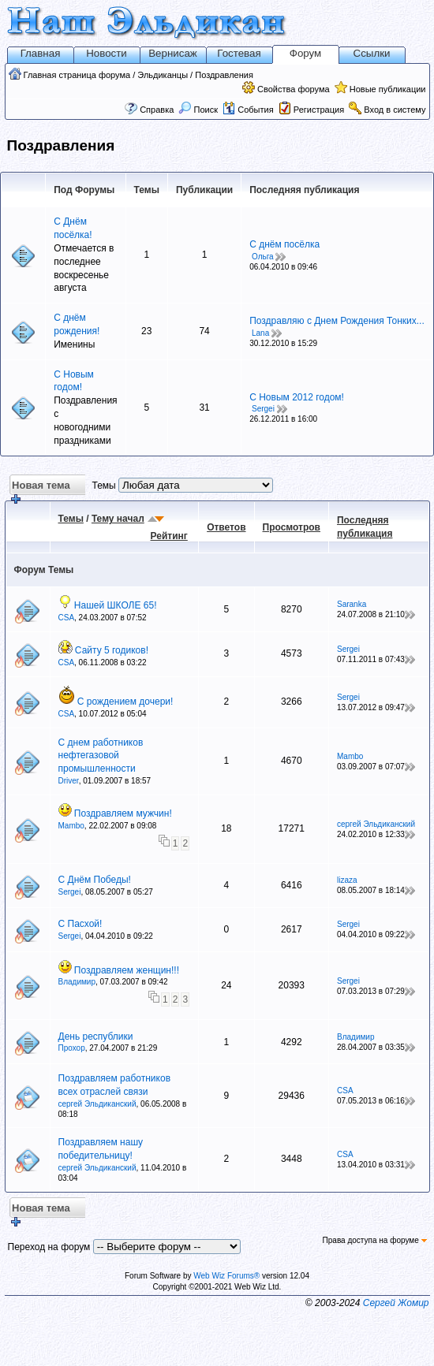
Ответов (226, 527)
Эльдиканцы (162, 75)
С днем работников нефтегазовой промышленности (101, 756)
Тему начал (118, 518)
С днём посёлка (284, 244)
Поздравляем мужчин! (123, 813)
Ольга (263, 256)
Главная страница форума (77, 75)
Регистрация (319, 109)
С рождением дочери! (125, 701)
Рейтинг (169, 536)
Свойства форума (293, 89)
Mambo (350, 756)
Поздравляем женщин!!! (126, 970)
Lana (260, 333)
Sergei (263, 408)
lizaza (347, 880)
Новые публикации (388, 89)
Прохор (71, 1048)
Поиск (198, 109)
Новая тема (39, 487)
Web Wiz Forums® (226, 1275)
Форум (306, 53)
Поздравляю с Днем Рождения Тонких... (337, 320)
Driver (68, 780)
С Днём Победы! (94, 879)
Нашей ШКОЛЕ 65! (115, 605)
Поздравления (224, 75)
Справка (157, 109)
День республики (95, 1036)
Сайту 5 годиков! (111, 650)
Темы (71, 518)
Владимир (77, 981)
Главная (41, 53)
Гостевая (238, 53)
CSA (66, 617)
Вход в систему (394, 109)
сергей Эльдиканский (376, 824)
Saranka (351, 604)
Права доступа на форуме (375, 1240)
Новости (106, 53)
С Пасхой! (80, 923)
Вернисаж (172, 53)
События (248, 109)
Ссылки (372, 53)
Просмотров (291, 527)
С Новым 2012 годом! (296, 397)
